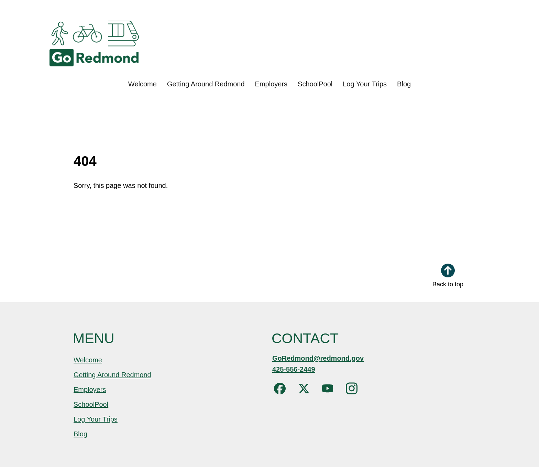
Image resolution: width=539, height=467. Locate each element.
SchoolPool (315, 84)
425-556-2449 (293, 369)
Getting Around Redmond (206, 84)
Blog (404, 84)
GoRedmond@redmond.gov (318, 358)
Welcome (142, 84)
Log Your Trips (365, 84)
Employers (271, 84)
